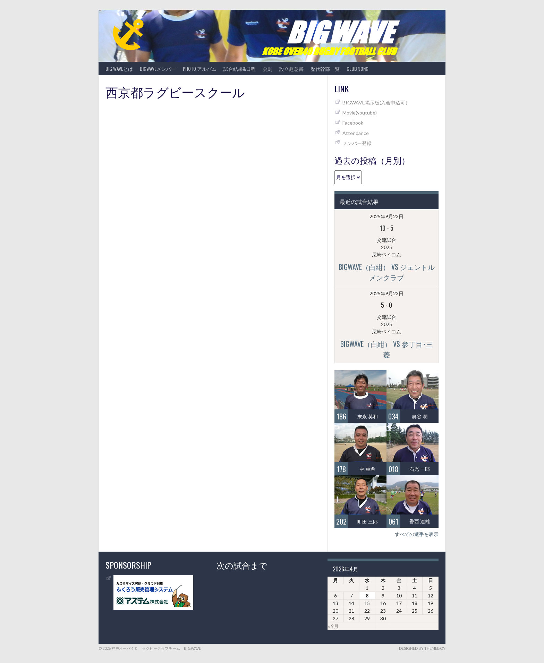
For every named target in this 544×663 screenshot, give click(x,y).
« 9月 (333, 626)
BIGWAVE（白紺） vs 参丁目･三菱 (386, 349)
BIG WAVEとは (119, 68)
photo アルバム (199, 68)
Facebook (352, 123)
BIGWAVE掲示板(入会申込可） (376, 102)
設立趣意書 (291, 68)
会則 (267, 68)
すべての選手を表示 (417, 534)
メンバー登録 (357, 143)
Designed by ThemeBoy (422, 648)
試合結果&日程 (239, 68)
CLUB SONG (357, 68)
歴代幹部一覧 (325, 68)
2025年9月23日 (386, 216)
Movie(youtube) (359, 113)
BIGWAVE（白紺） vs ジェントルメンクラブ (387, 272)
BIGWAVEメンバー (158, 68)
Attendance (355, 133)
